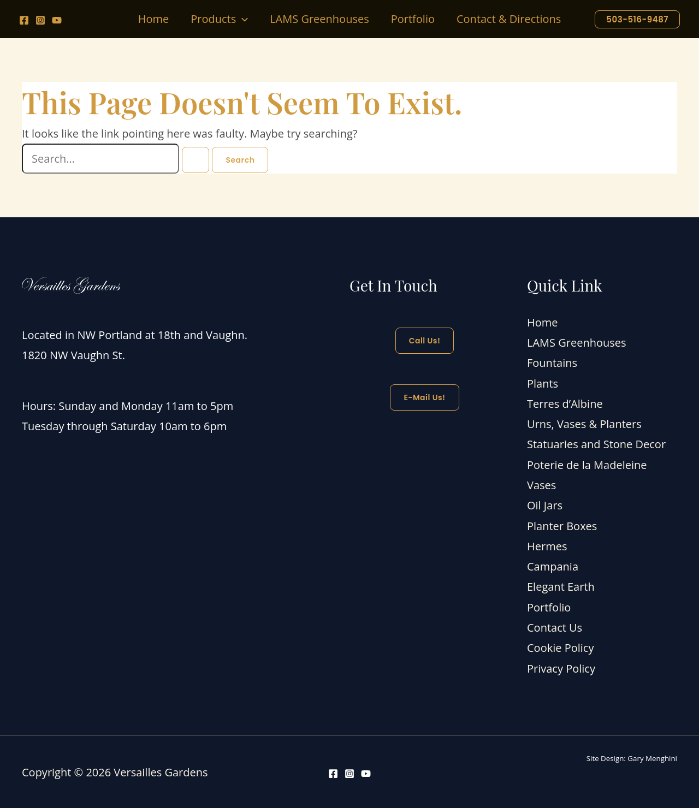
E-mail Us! (424, 397)
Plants (542, 383)
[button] (242, 19)
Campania (552, 565)
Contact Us (554, 626)
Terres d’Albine (565, 403)
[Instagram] (40, 20)
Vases (541, 484)
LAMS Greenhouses (576, 342)
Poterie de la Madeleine (587, 464)
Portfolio (549, 606)
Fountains (552, 362)
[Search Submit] (195, 160)
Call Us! (425, 340)
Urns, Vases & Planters (584, 423)
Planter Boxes (562, 525)
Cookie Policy (560, 646)
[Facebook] (24, 20)
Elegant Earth (561, 586)
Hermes (547, 545)
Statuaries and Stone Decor (596, 444)
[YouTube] (57, 20)
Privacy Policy (561, 667)
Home (542, 322)
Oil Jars (544, 504)
